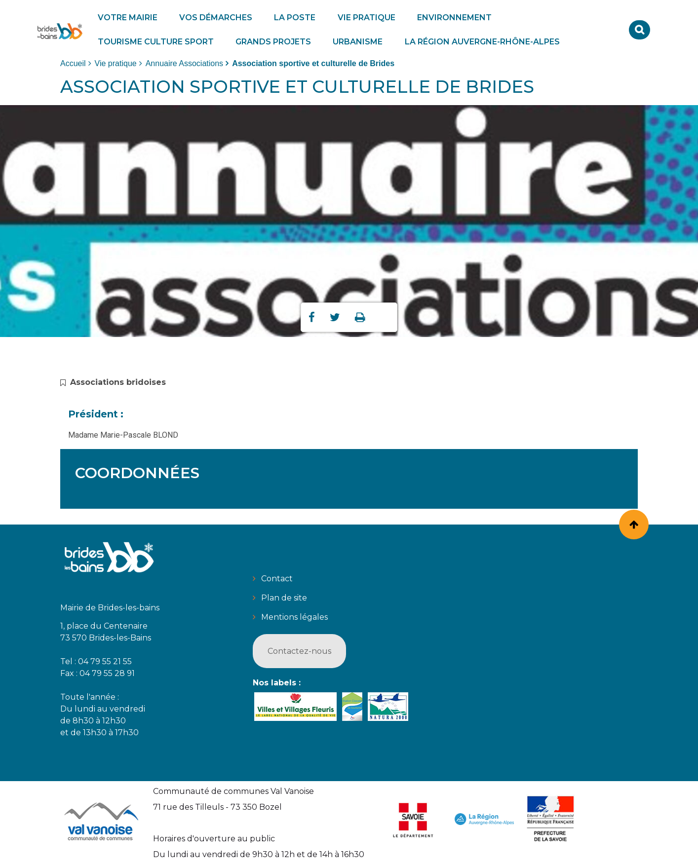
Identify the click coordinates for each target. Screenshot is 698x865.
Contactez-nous (299, 651)
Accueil (73, 63)
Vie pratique (116, 63)
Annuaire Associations (184, 63)
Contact (277, 578)
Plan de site (284, 597)
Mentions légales (294, 617)
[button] (127, 17)
